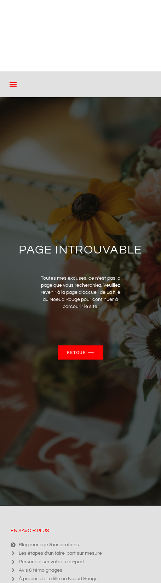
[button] (13, 84)
